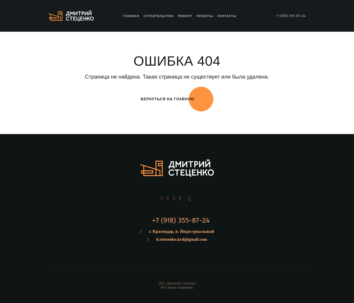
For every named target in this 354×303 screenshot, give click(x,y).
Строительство (159, 16)
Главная (131, 16)
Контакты (227, 16)
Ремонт (185, 16)
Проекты (204, 16)
